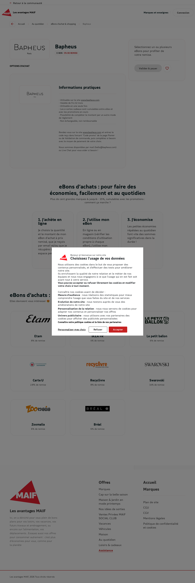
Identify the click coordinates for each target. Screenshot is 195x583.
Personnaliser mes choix (72, 329)
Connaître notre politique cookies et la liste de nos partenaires (89, 322)
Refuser (98, 329)
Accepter (118, 329)
